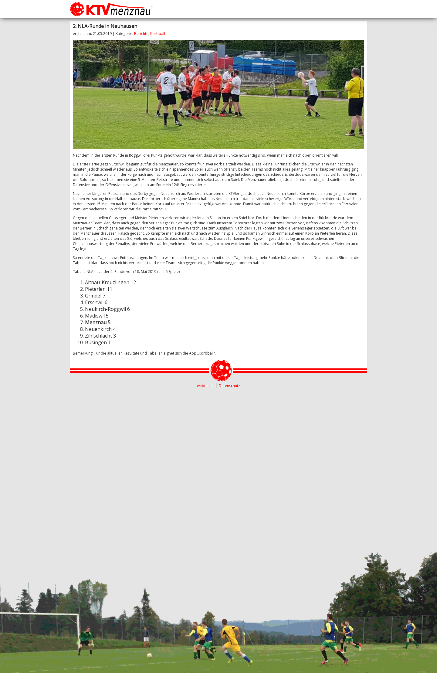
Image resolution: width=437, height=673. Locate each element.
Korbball (157, 33)
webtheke (205, 385)
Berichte (141, 33)
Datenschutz (229, 385)
